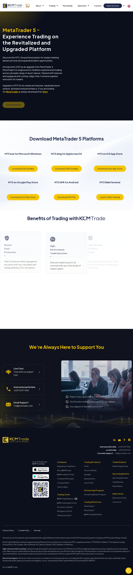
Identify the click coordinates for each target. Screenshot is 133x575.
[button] (40, 6)
